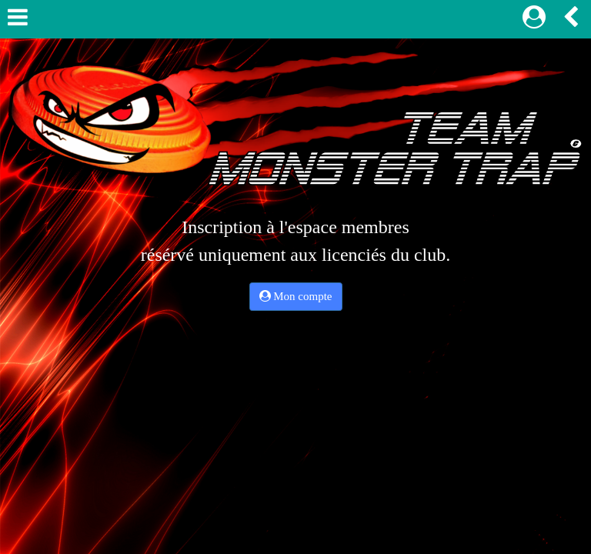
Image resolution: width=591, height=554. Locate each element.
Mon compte (295, 296)
